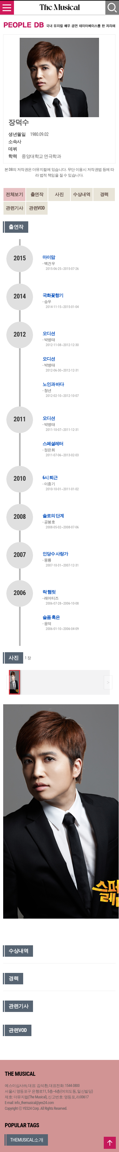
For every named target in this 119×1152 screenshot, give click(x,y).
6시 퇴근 (50, 477)
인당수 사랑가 (55, 553)
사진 (59, 194)
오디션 (49, 333)
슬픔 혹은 (51, 617)
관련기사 (14, 208)
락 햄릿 (49, 591)
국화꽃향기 (53, 295)
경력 (104, 194)
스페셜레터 (53, 443)
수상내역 (81, 194)
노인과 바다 (53, 384)
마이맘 (49, 257)
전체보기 (14, 194)
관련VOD (37, 208)
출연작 (36, 194)
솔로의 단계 (53, 515)
